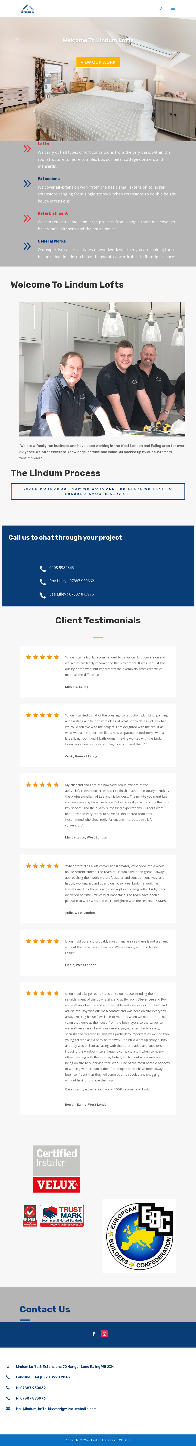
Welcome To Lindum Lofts (98, 40)
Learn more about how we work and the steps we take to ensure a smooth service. (98, 491)
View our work (98, 62)
